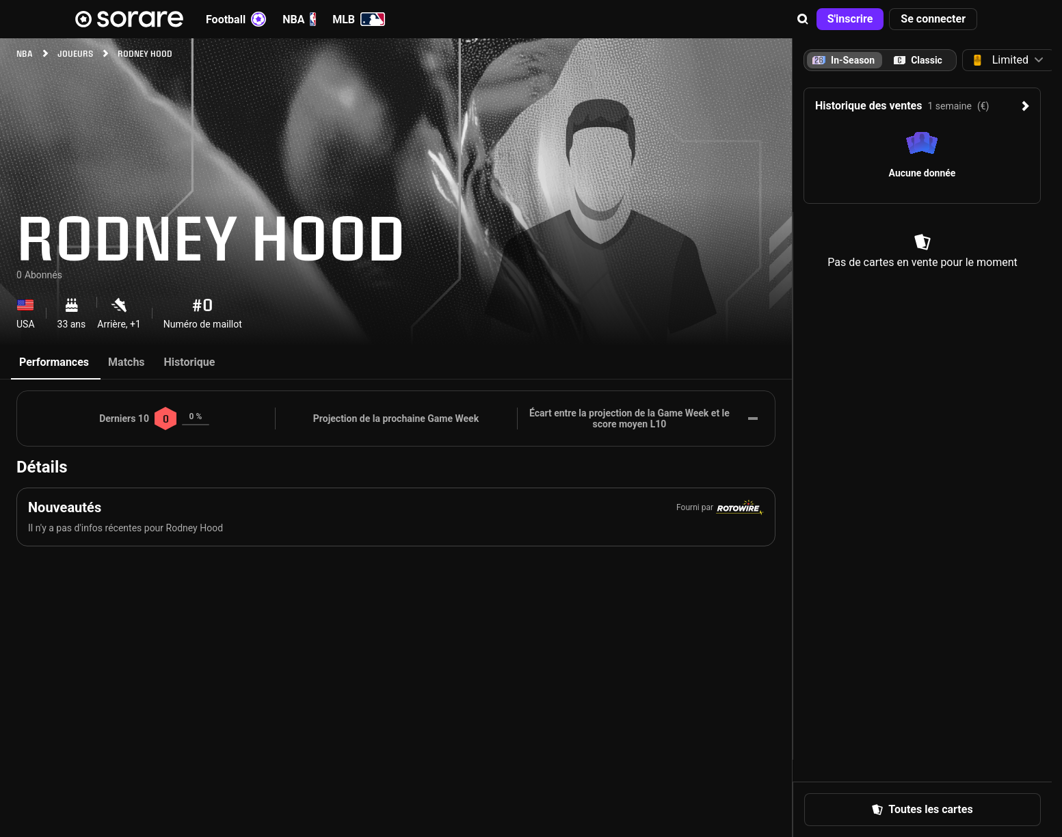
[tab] (918, 60)
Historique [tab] (189, 362)
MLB (358, 19)
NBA (299, 19)
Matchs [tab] (126, 362)
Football (236, 19)
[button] (803, 19)
